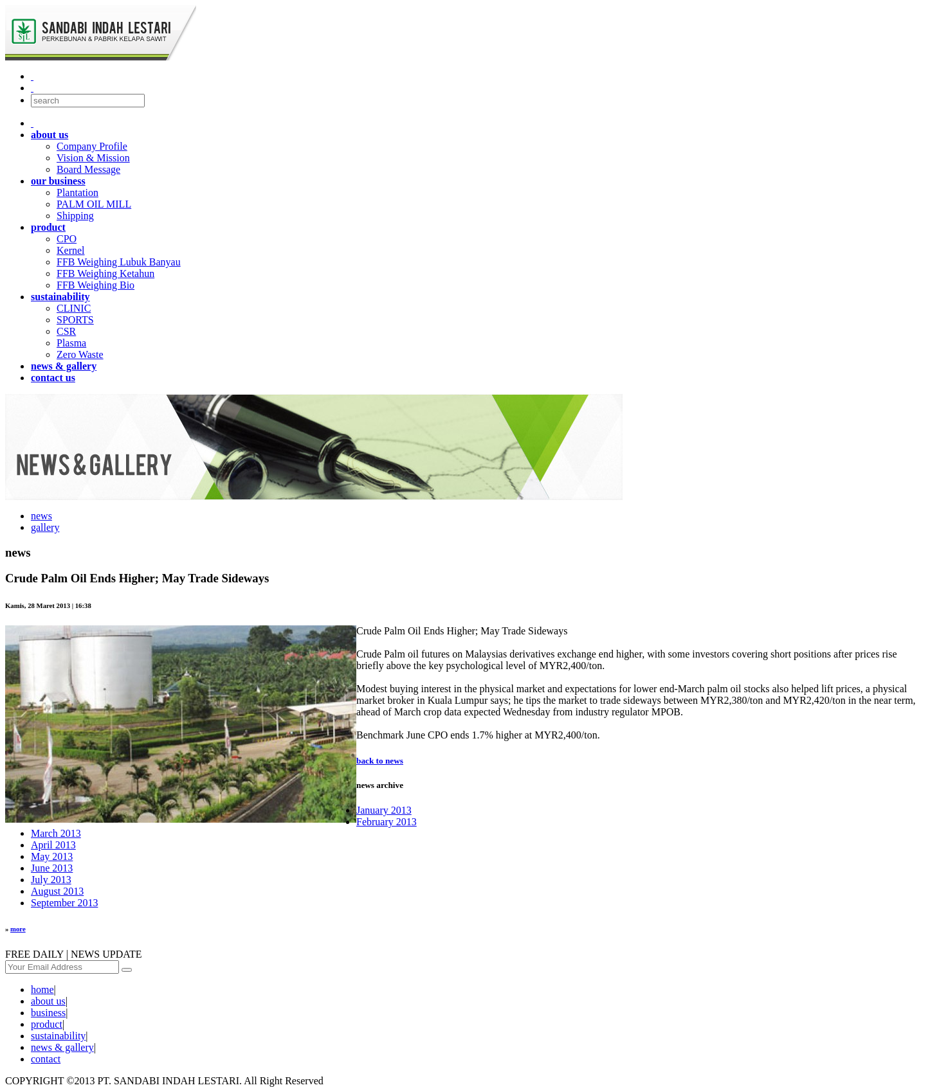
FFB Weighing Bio (95, 285)
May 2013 (52, 856)
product (46, 1024)
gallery (45, 527)
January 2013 (384, 810)
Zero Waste (80, 354)
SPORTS (75, 319)
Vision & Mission (93, 157)
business (48, 1012)
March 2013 (56, 833)
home (42, 989)
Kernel (71, 250)
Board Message (88, 169)
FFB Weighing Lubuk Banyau (119, 261)
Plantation (77, 192)
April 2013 (53, 844)
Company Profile (92, 146)
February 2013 (386, 821)
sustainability (58, 1035)
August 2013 (57, 891)
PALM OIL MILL (94, 204)
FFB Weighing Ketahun (105, 273)
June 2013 (52, 868)
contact (45, 1058)
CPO (67, 238)
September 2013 (64, 902)
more (18, 929)
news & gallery (62, 1047)
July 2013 (51, 879)
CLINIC (74, 308)
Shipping (75, 215)
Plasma (71, 342)
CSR (66, 331)
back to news (379, 760)
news (41, 515)
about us (48, 1001)
